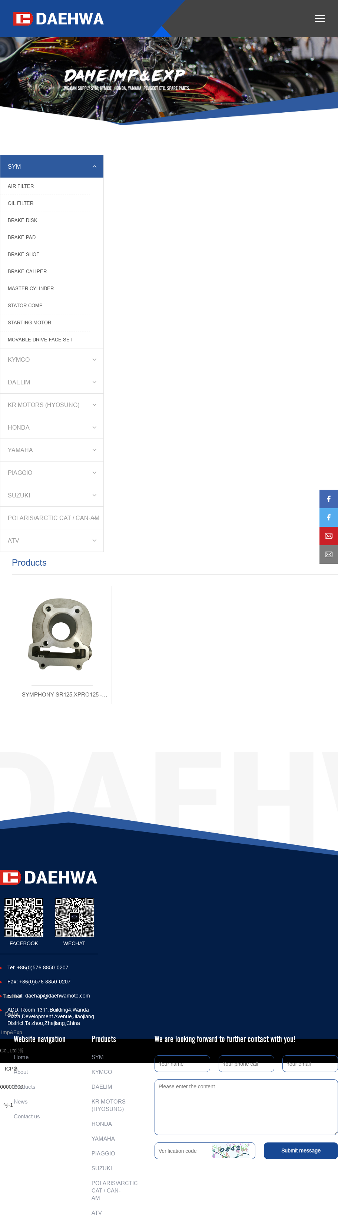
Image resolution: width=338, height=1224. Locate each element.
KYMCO (53, 359)
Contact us (27, 1116)
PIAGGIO (53, 473)
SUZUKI (53, 495)
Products (25, 1087)
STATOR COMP (25, 305)
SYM (53, 166)
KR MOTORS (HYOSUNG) (53, 405)
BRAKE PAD (22, 237)
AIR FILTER (21, 186)
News (21, 1101)
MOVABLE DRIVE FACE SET (40, 340)
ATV (53, 540)
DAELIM (53, 382)
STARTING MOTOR (29, 322)
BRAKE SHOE (24, 254)
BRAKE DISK (22, 220)
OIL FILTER (20, 203)
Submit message (301, 1151)
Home (21, 1057)
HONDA (53, 427)
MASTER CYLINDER (31, 288)
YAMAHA (53, 450)
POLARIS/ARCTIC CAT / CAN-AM (53, 518)
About (21, 1072)
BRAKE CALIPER (27, 271)
